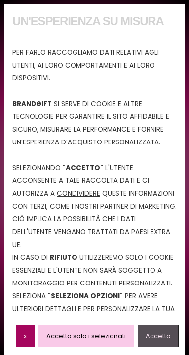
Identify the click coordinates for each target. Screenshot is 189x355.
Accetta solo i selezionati (86, 335)
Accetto (158, 335)
